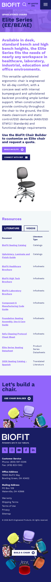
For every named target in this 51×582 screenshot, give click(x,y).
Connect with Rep (16, 157)
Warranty (7, 498)
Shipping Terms (10, 502)
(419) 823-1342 (14, 465)
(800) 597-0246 (18, 462)
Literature (11, 228)
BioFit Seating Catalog (14, 245)
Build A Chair (24, 552)
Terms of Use (9, 506)
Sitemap (6, 513)
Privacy (6, 509)
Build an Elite (14, 149)
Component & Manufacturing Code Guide (13, 306)
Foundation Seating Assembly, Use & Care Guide (13, 321)
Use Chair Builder (17, 398)
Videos (30, 228)
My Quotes (33, 5)
